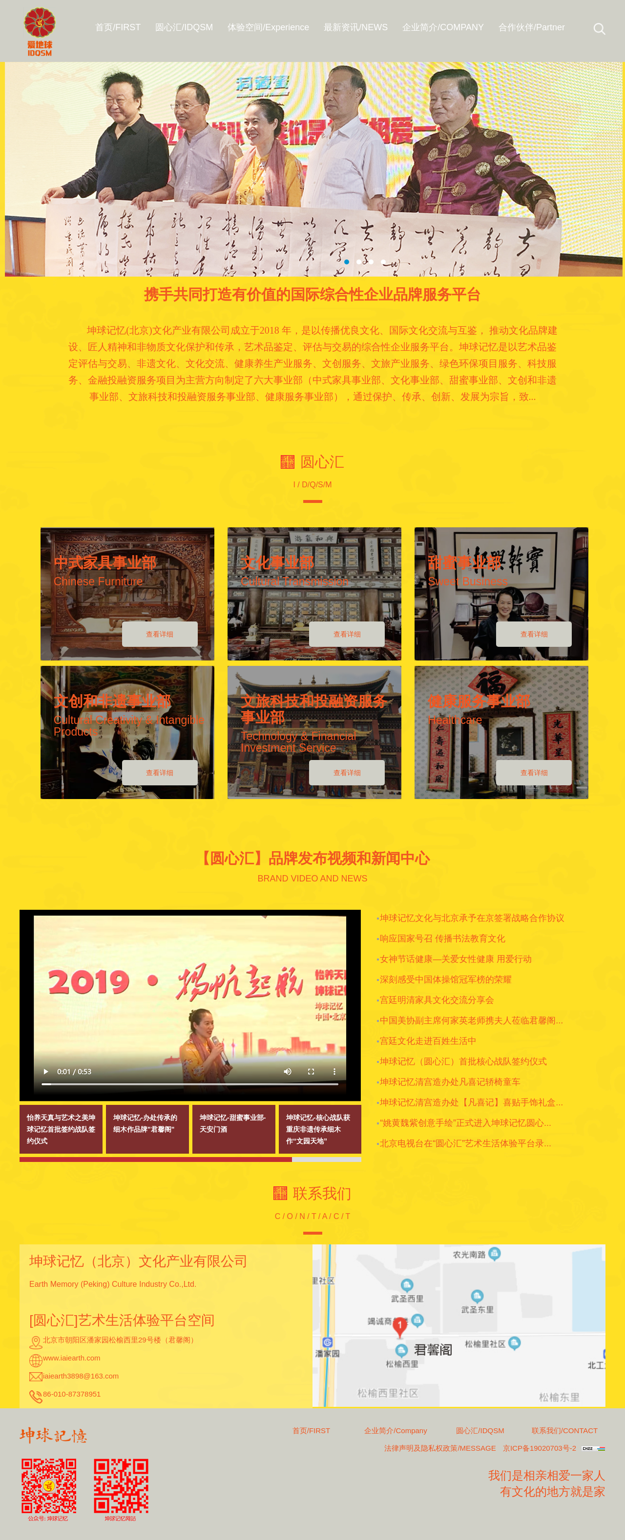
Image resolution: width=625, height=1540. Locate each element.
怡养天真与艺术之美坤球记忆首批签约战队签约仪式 (61, 1129)
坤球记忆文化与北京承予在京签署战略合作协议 (472, 918)
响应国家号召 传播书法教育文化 (442, 938)
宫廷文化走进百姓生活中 (428, 1041)
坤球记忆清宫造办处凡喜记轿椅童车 (450, 1082)
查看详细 (159, 634)
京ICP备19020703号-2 (539, 1448)
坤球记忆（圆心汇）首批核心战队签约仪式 (463, 1061)
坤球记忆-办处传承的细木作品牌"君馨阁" (145, 1123)
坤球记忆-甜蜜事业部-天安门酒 (233, 1123)
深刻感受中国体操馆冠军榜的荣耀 (446, 979)
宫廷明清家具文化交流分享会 (437, 1000)
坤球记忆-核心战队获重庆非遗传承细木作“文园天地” (318, 1129)
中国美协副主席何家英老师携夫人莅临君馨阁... (471, 1020)
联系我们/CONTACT (565, 1431)
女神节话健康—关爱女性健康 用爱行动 (456, 959)
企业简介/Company (395, 1431)
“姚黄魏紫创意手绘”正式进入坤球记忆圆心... (465, 1123)
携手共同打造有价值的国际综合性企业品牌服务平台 (312, 294)
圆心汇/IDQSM (480, 1431)
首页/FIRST (311, 1431)
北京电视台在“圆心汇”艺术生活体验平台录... (465, 1143)
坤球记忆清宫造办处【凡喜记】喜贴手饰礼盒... (471, 1102)
